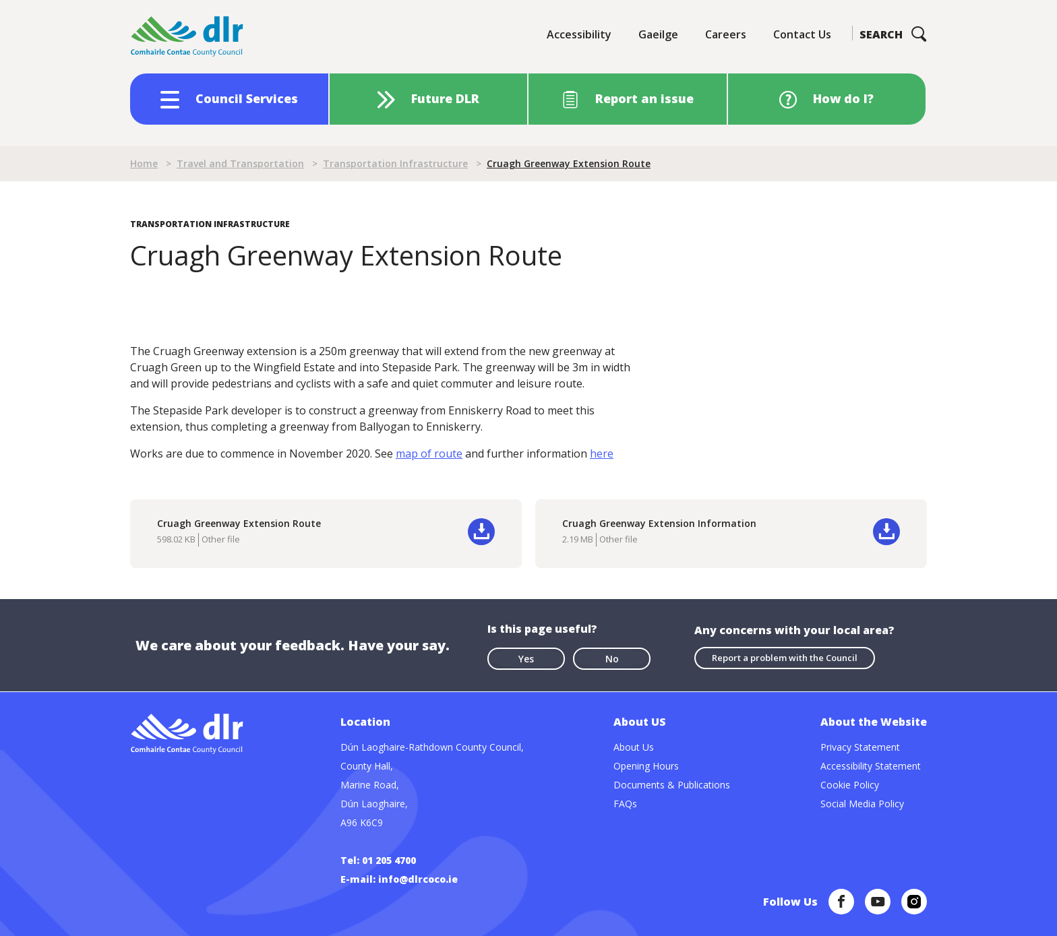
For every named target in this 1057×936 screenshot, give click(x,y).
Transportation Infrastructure (395, 163)
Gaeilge (658, 34)
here (601, 453)
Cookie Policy (849, 784)
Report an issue (644, 98)
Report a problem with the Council (784, 658)
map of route (429, 453)
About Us (633, 747)
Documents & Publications (671, 784)
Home (144, 163)
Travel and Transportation (240, 163)
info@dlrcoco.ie (418, 879)
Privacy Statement (860, 747)
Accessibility (579, 34)
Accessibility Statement (870, 765)
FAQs (625, 803)
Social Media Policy (862, 803)
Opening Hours (646, 765)
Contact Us (802, 34)
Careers (725, 34)
